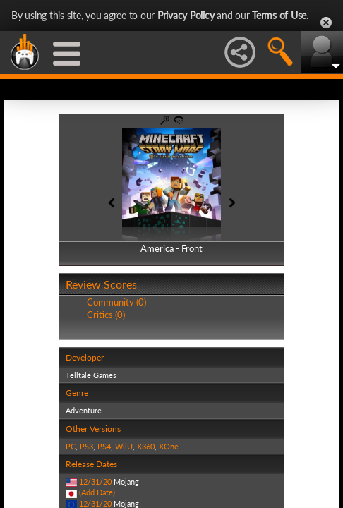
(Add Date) (97, 492)
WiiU (124, 446)
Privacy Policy (186, 15)
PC (71, 446)
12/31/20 (95, 481)
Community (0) (116, 302)
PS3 (86, 446)
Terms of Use (279, 15)
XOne (169, 446)
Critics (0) (106, 314)
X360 (146, 446)
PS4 (104, 446)
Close (326, 22)
